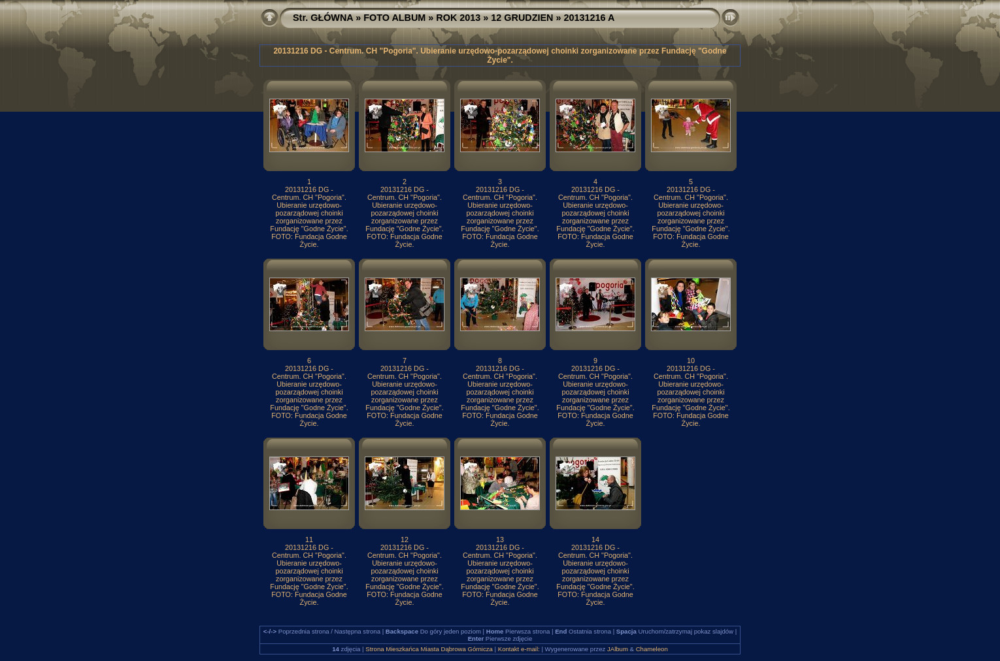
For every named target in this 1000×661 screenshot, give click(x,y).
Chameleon (652, 649)
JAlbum (617, 649)
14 (595, 539)
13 (500, 539)
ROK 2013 (458, 17)
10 (691, 360)
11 (309, 539)
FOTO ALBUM (394, 17)
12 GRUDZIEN (522, 17)
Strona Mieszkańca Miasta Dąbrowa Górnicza (429, 649)
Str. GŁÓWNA (323, 17)
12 (404, 539)
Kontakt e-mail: (519, 649)
